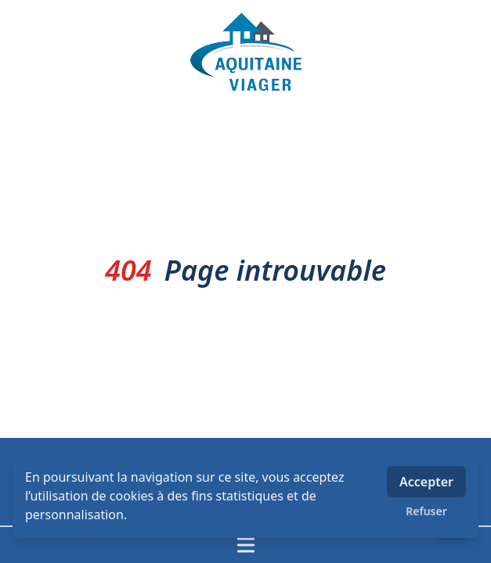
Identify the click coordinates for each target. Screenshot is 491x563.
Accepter (426, 481)
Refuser (426, 511)
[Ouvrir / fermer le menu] (245, 545)
